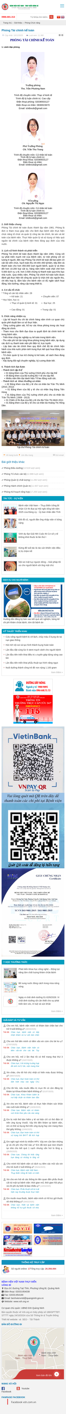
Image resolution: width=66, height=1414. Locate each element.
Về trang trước (12, 455)
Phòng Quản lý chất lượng (25, 480)
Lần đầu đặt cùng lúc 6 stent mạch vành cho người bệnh (33, 650)
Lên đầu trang (27, 455)
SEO (24, 1319)
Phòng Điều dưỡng (22, 468)
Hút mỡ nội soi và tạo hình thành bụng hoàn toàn (30, 645)
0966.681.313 (8, 17)
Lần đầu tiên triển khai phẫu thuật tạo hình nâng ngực (32, 663)
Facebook (6, 1391)
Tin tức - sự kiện (13, 498)
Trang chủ (7, 23)
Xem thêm (56, 672)
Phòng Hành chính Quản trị (26, 486)
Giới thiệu (18, 23)
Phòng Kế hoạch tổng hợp (25, 492)
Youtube (25, 1388)
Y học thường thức (15, 962)
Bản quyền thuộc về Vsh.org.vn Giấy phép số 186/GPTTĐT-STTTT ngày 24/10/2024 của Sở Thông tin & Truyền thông (31, 1314)
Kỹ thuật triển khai (15, 631)
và (20, 1319)
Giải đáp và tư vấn (14, 1020)
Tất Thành (35, 1319)
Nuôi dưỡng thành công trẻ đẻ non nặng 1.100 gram (31, 667)
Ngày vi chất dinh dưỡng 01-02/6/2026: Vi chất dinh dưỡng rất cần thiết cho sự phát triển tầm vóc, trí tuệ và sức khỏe (39, 1000)
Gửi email (59, 455)
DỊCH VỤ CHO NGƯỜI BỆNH (15, 580)
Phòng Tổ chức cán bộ (24, 474)
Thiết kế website (10, 1319)
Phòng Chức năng (32, 23)
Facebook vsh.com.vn (23, 1402)
